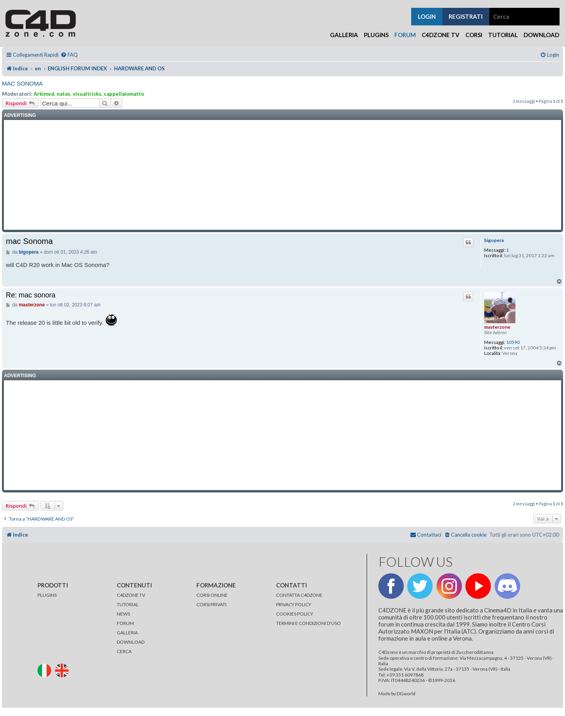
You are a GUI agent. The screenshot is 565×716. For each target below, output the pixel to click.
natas (63, 94)
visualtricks (87, 94)
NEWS (123, 614)
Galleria (344, 35)
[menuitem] (69, 55)
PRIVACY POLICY (293, 604)
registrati (466, 16)
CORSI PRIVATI (211, 604)
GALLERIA (127, 632)
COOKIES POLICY (294, 614)
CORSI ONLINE (212, 595)
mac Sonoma (22, 83)
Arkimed (44, 94)
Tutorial (503, 35)
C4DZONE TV (131, 595)
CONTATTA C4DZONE (299, 595)
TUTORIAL (128, 604)
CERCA (124, 651)
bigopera (494, 240)
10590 (513, 342)
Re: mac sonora (30, 295)
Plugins (376, 35)
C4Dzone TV (441, 35)
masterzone (497, 327)
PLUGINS (47, 595)
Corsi (473, 35)
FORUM (125, 623)
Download (541, 35)
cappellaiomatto (124, 94)
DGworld (406, 693)
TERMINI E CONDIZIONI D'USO (308, 623)
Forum (405, 35)
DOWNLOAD (130, 642)
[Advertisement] (282, 175)
